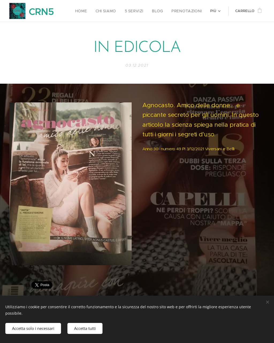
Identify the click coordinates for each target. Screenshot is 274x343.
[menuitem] (89, 11)
